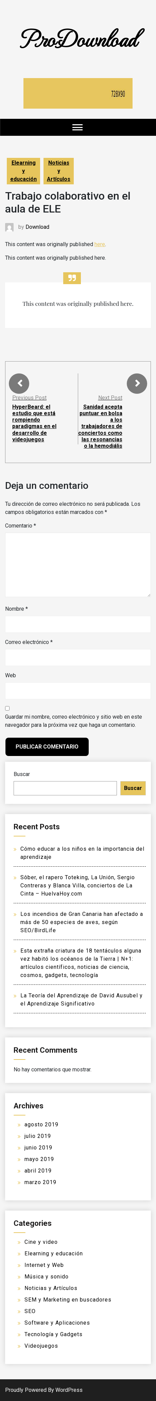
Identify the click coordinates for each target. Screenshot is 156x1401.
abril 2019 (38, 1170)
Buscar (22, 774)
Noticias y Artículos (58, 171)
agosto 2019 (41, 1124)
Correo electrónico (29, 642)
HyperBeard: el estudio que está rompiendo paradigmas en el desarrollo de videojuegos (34, 423)
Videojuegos (41, 1346)
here (99, 244)
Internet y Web (44, 1265)
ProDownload (78, 38)
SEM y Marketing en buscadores (67, 1299)
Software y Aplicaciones (57, 1323)
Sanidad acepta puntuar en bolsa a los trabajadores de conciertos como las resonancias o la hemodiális (100, 426)
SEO (30, 1311)
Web (10, 675)
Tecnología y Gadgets (53, 1334)
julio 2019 (37, 1136)
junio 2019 (38, 1147)
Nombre (16, 609)
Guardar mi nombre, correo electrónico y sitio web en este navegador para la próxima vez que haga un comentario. (73, 721)
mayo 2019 (39, 1159)
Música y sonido (46, 1276)
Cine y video (41, 1242)
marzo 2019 (40, 1182)
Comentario (20, 525)
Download (37, 227)
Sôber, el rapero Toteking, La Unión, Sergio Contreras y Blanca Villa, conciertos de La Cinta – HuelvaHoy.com (77, 885)
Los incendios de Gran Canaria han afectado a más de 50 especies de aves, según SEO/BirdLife (81, 922)
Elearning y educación (23, 171)
